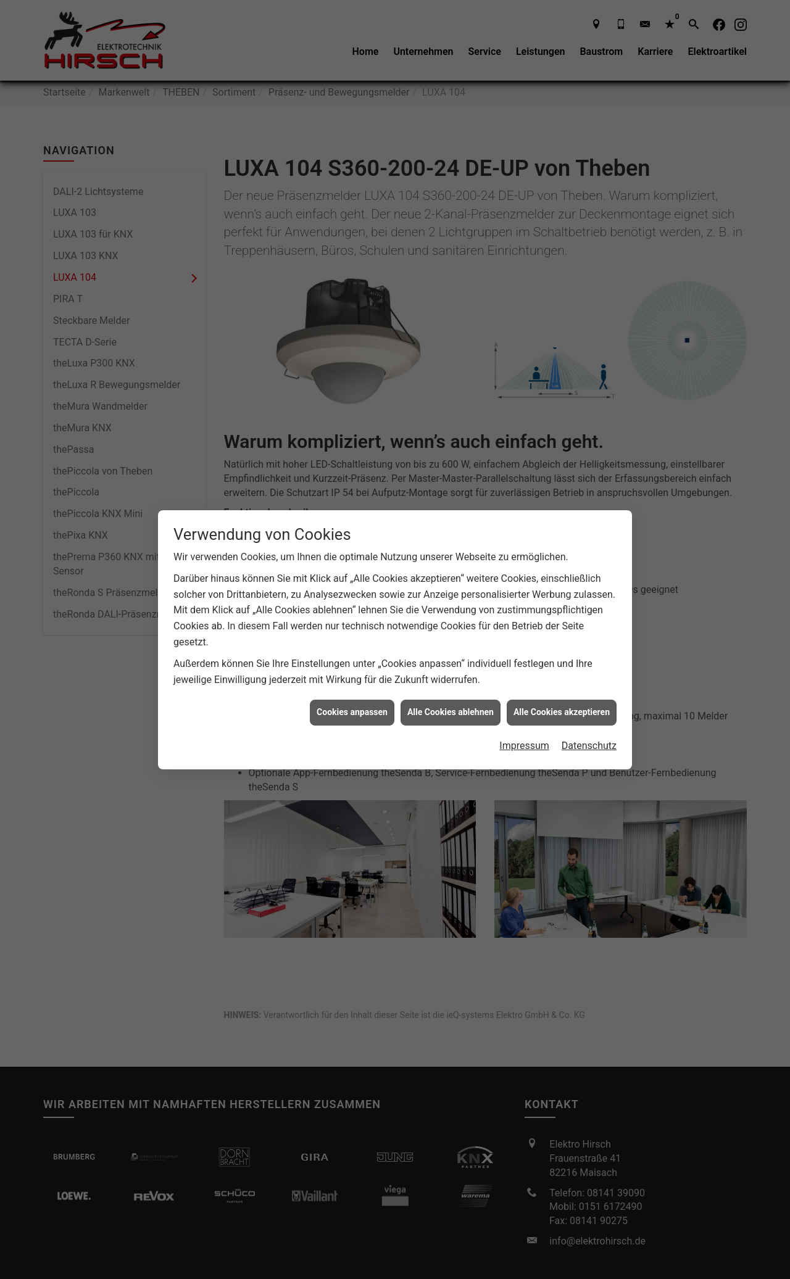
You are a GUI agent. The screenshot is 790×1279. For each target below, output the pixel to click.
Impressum (524, 729)
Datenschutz (589, 729)
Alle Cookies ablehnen (450, 696)
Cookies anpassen (352, 696)
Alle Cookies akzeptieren (562, 696)
